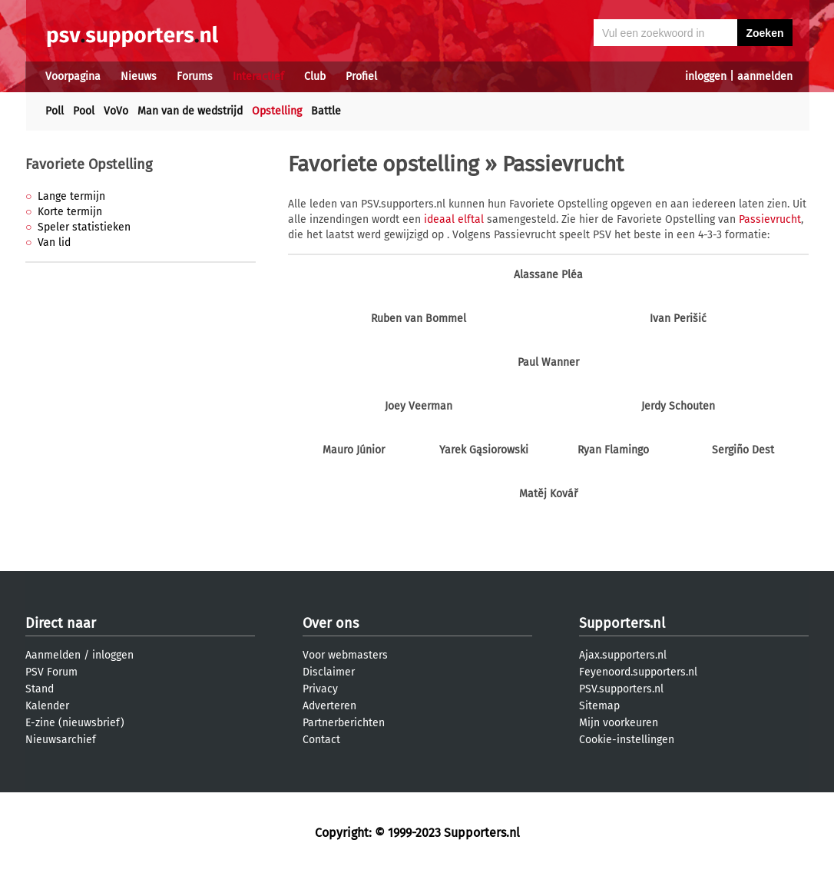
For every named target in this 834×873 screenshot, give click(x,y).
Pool (83, 111)
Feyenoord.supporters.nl (638, 672)
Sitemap (599, 705)
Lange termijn (71, 196)
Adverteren (329, 705)
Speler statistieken (84, 227)
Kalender (47, 705)
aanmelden (765, 76)
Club (315, 76)
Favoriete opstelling (383, 164)
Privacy (320, 688)
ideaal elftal (454, 219)
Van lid (54, 242)
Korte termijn (70, 211)
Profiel (361, 76)
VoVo (116, 111)
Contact (321, 739)
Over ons (331, 623)
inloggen (705, 76)
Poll (54, 111)
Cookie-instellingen (626, 739)
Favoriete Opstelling (88, 164)
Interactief (258, 76)
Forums (195, 76)
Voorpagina (73, 76)
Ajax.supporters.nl (623, 655)
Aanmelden (53, 655)
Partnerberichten (344, 722)
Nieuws (139, 76)
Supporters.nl (622, 623)
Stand (39, 688)
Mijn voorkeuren (618, 722)
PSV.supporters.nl (621, 688)
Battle (326, 111)
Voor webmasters (345, 655)
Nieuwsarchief (60, 739)
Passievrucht (770, 219)
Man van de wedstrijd (190, 111)
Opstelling (277, 111)
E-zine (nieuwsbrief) (74, 722)
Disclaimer (329, 672)
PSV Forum (51, 672)
